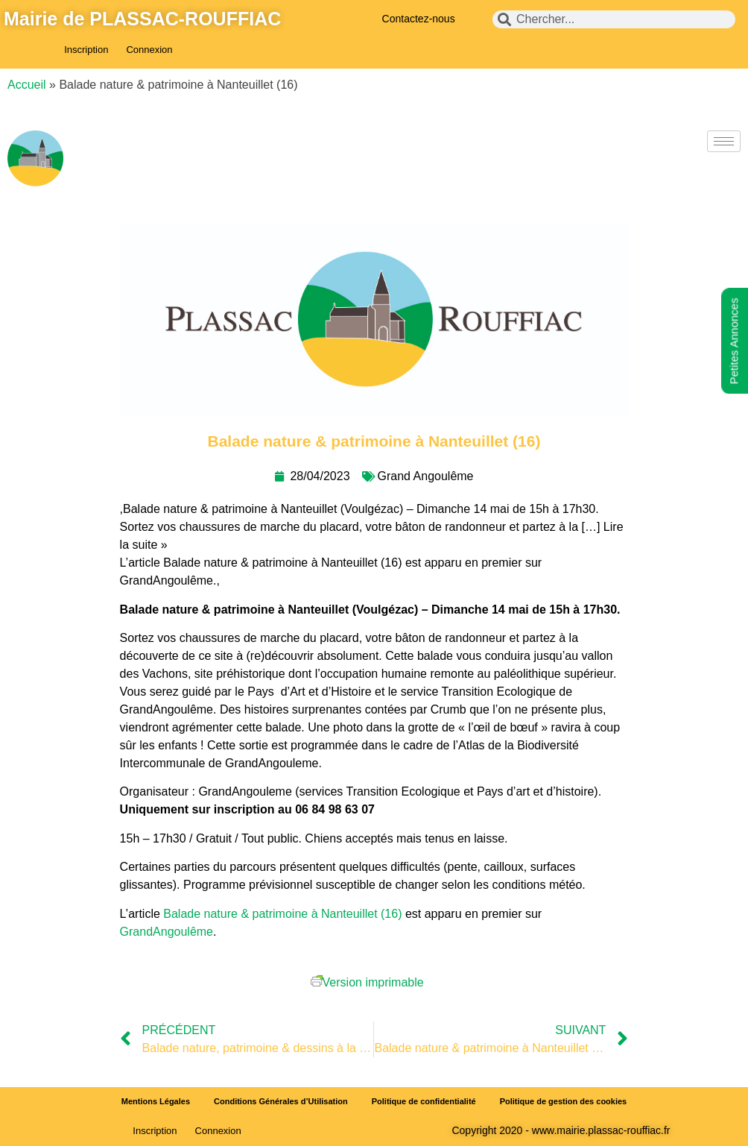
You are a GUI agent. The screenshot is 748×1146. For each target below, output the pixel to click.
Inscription (86, 49)
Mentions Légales (155, 1101)
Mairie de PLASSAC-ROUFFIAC (142, 18)
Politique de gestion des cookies (563, 1101)
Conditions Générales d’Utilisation (281, 1101)
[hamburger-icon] (724, 141)
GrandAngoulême (166, 931)
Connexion (149, 49)
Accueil (26, 84)
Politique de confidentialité (424, 1101)
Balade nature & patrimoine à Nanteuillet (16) (282, 913)
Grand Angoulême (426, 476)
